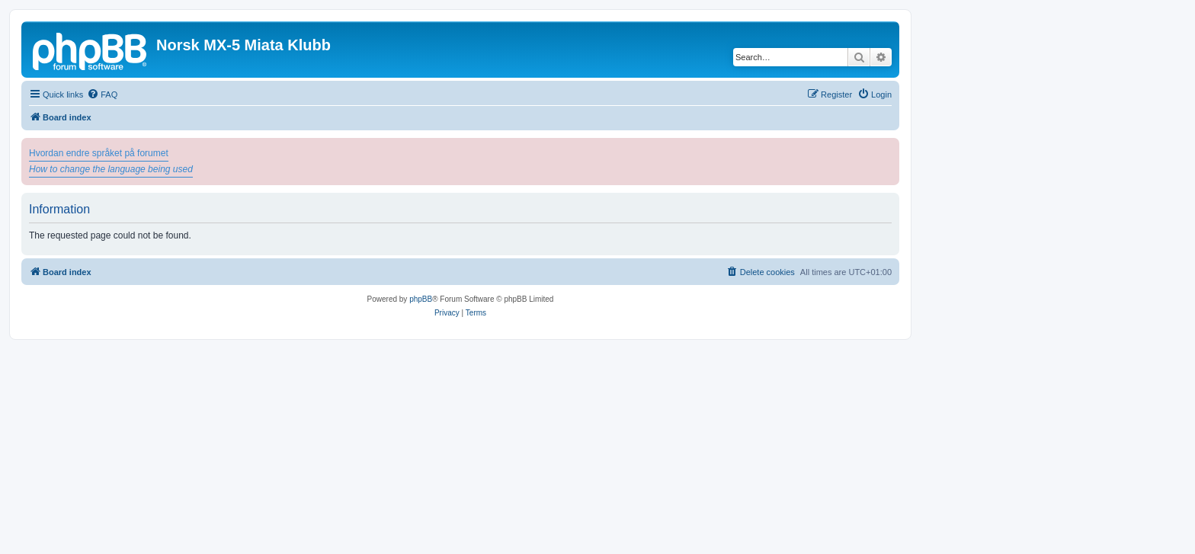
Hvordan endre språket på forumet (98, 153)
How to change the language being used (111, 169)
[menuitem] (102, 94)
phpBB (420, 299)
